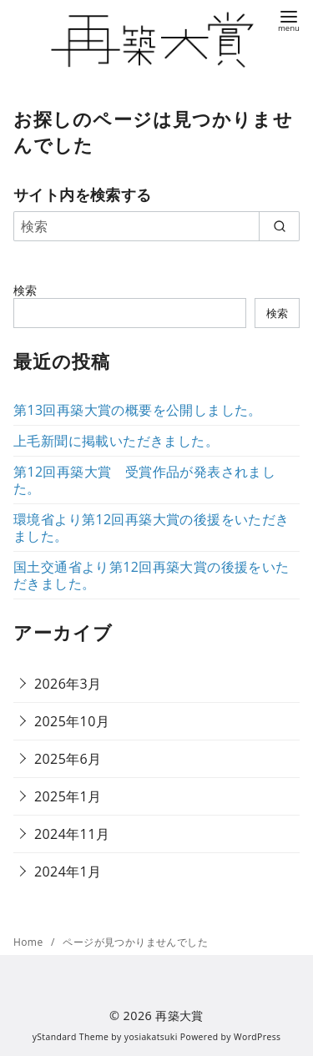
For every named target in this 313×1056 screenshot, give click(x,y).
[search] (279, 226)
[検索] (156, 226)
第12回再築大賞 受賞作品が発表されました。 (144, 480)
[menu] (289, 19)
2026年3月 (68, 684)
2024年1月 (68, 871)
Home (29, 942)
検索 (25, 290)
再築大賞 (179, 1015)
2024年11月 (71, 834)
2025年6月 (68, 759)
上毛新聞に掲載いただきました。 (116, 441)
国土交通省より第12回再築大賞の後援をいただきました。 (151, 575)
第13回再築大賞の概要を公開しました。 (137, 410)
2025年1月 (68, 796)
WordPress (257, 1037)
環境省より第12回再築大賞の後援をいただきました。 (151, 527)
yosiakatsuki (151, 1037)
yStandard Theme (71, 1037)
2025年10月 (71, 721)
